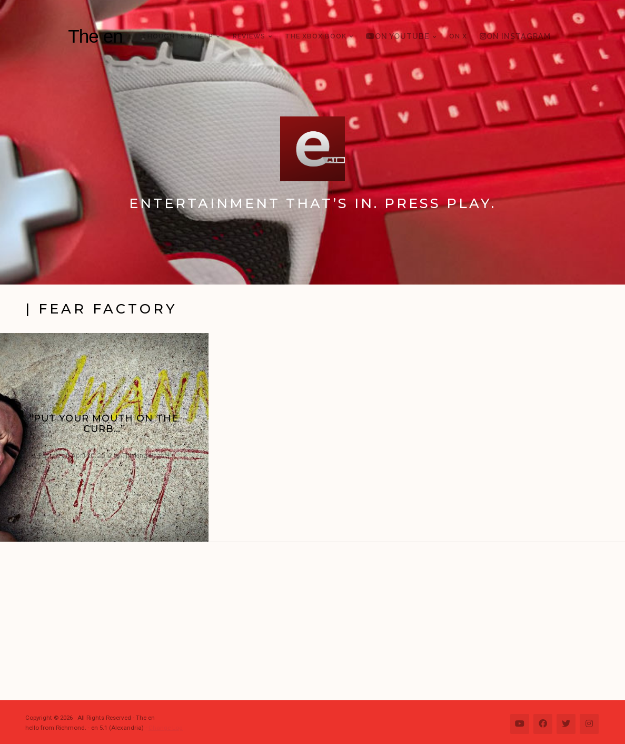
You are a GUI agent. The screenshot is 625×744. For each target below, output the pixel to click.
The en (95, 36)
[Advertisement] (318, 621)
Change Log (165, 727)
